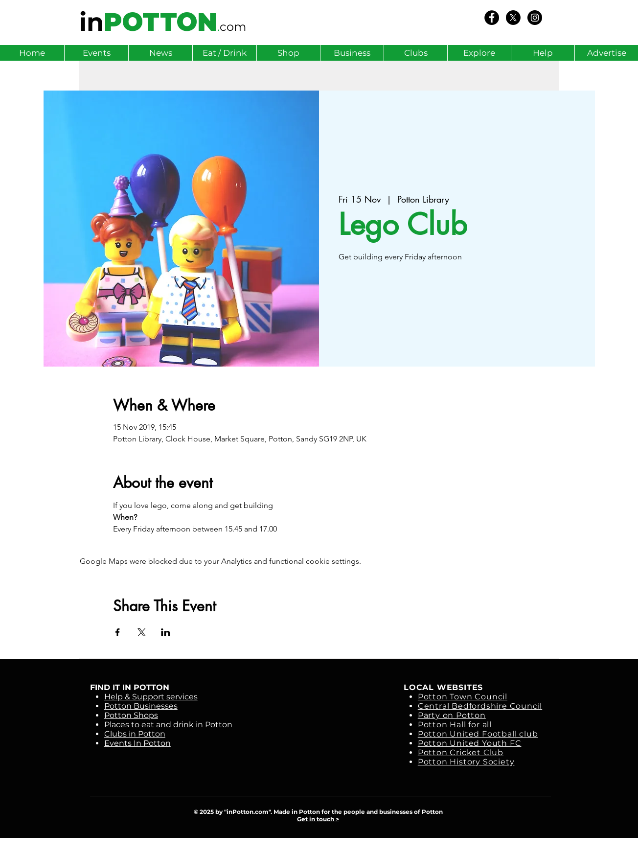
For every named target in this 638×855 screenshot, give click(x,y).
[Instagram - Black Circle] (534, 17)
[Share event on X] (141, 632)
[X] (513, 17)
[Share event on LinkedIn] (165, 632)
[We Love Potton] (491, 17)
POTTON (160, 22)
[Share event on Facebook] (117, 632)
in (91, 22)
